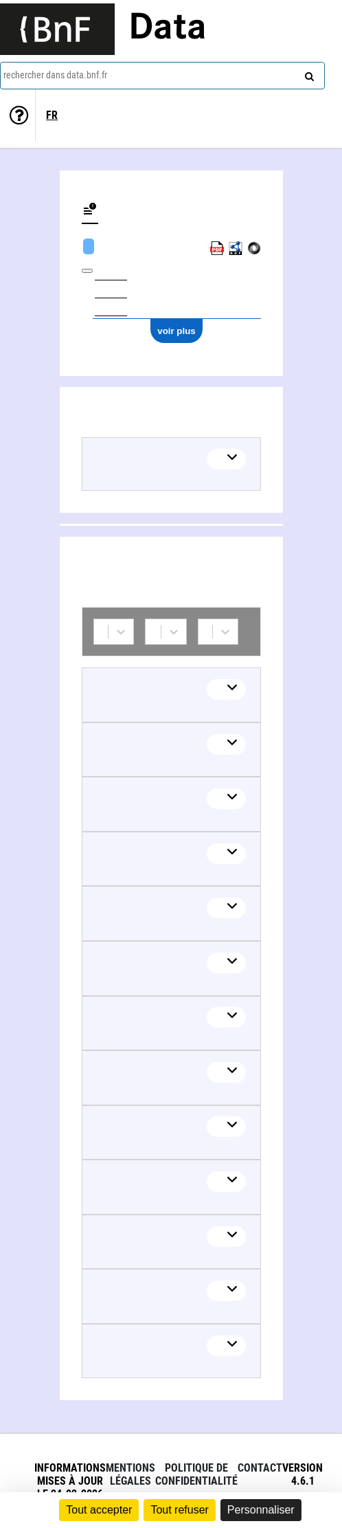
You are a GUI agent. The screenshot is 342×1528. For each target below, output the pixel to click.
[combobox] (162, 75)
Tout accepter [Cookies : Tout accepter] (99, 1510)
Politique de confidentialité (196, 1474)
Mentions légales (130, 1474)
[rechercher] (308, 73)
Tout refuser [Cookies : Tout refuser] (179, 1510)
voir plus (176, 331)
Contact (260, 1467)
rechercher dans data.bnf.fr (55, 74)
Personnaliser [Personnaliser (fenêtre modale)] (261, 1510)
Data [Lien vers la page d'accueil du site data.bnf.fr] (167, 29)
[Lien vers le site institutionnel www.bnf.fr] (57, 29)
